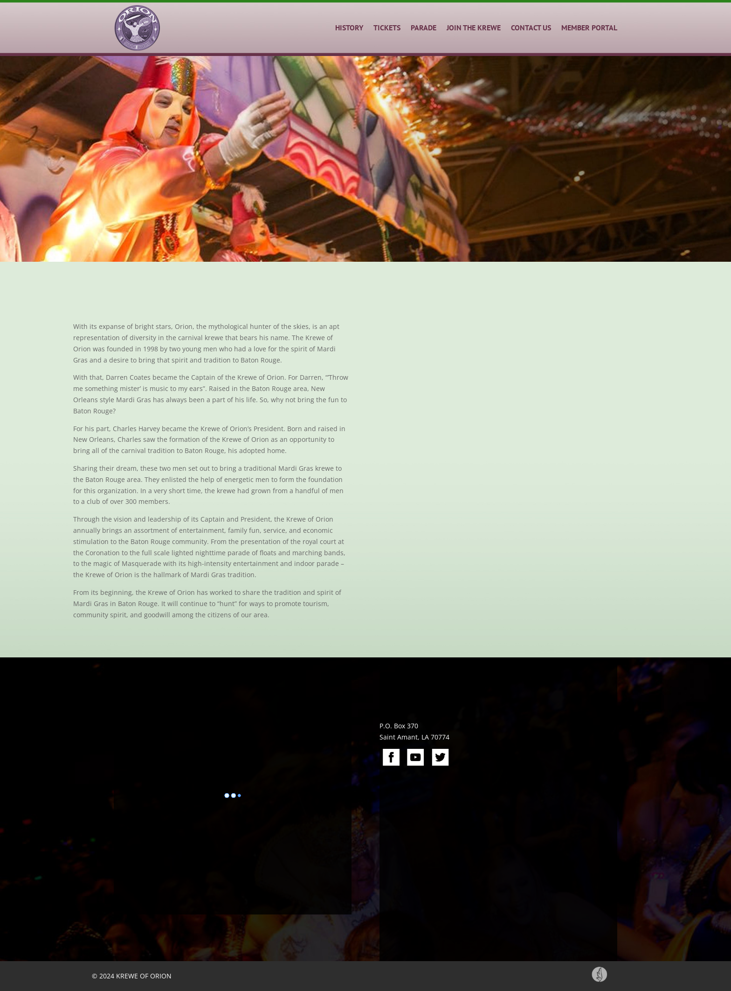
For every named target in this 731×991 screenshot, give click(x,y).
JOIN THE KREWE (474, 27)
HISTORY (349, 27)
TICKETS (386, 27)
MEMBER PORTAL (589, 27)
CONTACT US (531, 27)
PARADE (423, 27)
